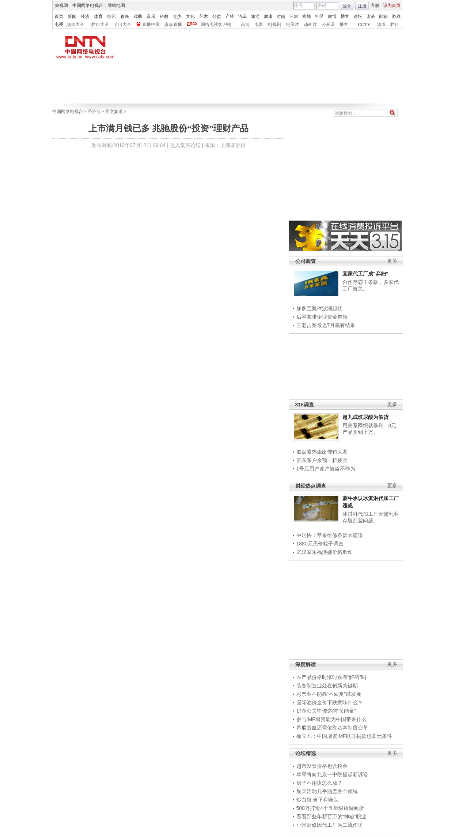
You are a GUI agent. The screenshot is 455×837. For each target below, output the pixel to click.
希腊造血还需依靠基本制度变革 (332, 728)
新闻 (72, 16)
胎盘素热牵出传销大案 (322, 452)
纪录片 (292, 24)
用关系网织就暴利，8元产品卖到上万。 (369, 429)
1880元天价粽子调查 (320, 544)
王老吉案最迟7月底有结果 (326, 325)
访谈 (370, 16)
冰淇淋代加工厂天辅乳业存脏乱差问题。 (370, 517)
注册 (362, 5)
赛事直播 (173, 24)
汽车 (242, 16)
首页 (58, 16)
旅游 (255, 16)
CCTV (364, 24)
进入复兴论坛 (185, 145)
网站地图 (116, 5)
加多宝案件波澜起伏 (319, 308)
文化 (190, 16)
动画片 (310, 24)
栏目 (394, 24)
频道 (381, 24)
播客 (344, 24)
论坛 (357, 16)
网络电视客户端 (216, 24)
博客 (345, 16)
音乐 (151, 16)
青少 (177, 16)
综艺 (111, 16)
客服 (375, 5)
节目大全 (122, 24)
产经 (229, 16)
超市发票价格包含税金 (322, 766)
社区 (319, 16)
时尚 (281, 16)
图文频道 (114, 111)
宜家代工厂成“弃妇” (365, 274)
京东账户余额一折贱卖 (322, 460)
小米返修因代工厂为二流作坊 (329, 825)
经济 (85, 16)
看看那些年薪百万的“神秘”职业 (331, 816)
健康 (268, 16)
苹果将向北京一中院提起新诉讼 (332, 774)
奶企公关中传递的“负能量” (326, 711)
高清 (245, 24)
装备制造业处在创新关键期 (327, 685)
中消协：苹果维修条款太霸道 (329, 535)
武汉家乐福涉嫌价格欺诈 (324, 552)
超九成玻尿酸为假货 (365, 417)
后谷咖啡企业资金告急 (322, 317)
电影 (258, 24)
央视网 (61, 5)
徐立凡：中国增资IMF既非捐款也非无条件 (344, 736)
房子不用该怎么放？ (319, 783)
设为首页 (392, 5)
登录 (346, 5)
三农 (293, 16)
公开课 (328, 24)
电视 (58, 24)
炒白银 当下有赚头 (317, 800)
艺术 (203, 16)
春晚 (124, 16)
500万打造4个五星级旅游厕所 (330, 808)
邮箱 (383, 16)
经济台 (94, 111)
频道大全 (75, 24)
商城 (306, 16)
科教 (164, 16)
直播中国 (151, 24)
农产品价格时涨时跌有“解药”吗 (331, 677)
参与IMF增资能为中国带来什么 (331, 719)
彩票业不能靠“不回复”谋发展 (328, 694)
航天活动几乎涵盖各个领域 (327, 791)
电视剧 (274, 24)
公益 (216, 16)
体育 (98, 16)
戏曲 (137, 16)
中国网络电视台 (87, 5)
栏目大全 (100, 24)
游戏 (396, 16)
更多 (392, 261)
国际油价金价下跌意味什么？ (329, 702)
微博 (332, 16)
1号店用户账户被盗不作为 (326, 469)
